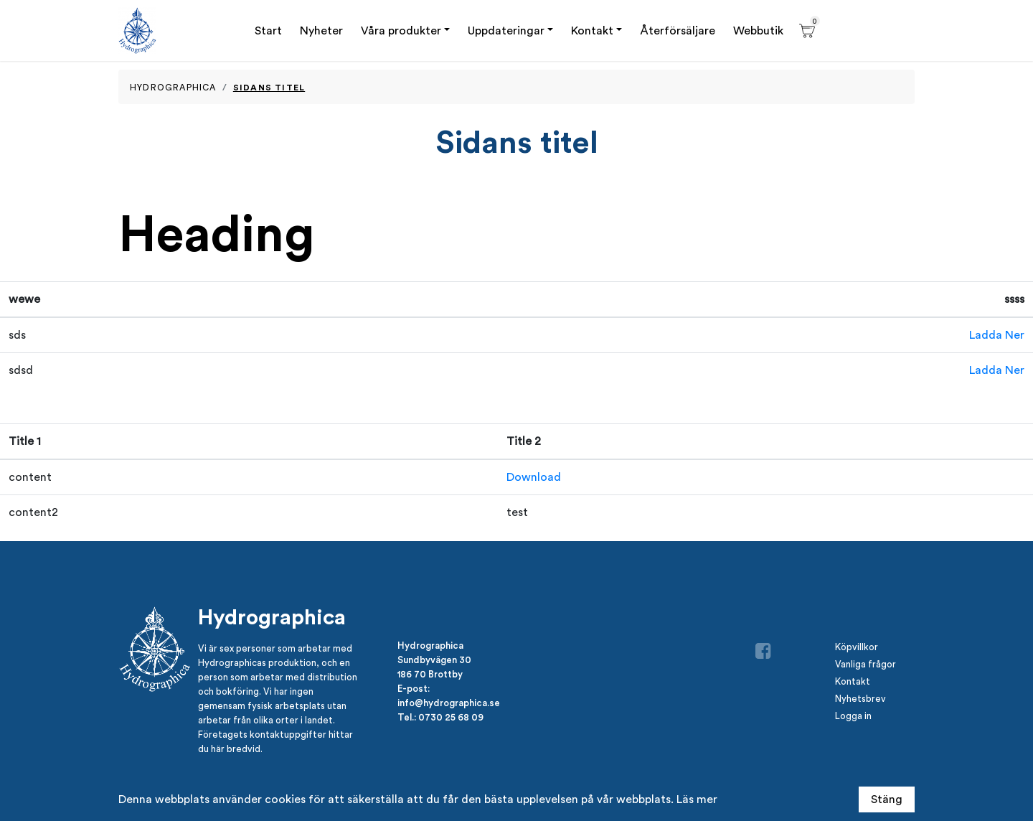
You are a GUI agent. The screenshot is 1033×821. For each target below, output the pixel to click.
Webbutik (758, 30)
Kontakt (592, 30)
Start (268, 30)
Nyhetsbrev (860, 698)
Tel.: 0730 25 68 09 (440, 717)
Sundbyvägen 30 (434, 659)
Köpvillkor (856, 647)
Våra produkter (401, 30)
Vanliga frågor (865, 664)
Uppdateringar (506, 30)
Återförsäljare (677, 30)
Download (533, 477)
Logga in (853, 715)
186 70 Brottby (430, 674)
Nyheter (321, 30)
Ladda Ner (996, 335)
